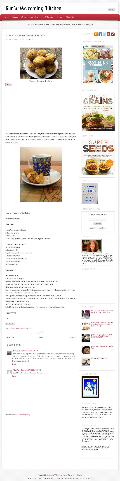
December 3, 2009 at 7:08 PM (28, 351)
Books (23, 17)
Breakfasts (24, 328)
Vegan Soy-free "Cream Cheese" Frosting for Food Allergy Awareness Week (101, 336)
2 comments (29, 39)
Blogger (79, 475)
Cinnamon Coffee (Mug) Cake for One (102, 347)
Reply (14, 364)
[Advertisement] (41, 110)
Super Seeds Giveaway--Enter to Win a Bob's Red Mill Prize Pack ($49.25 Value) (102, 324)
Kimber (15, 351)
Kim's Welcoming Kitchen (58, 475)
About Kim (70, 17)
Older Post (72, 337)
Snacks (30, 328)
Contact (59, 17)
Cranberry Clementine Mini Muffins (25, 35)
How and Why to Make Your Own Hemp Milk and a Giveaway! (102, 311)
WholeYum (16, 370)
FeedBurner (102, 228)
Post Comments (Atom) (22, 415)
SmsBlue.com (87, 478)
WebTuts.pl (38, 478)
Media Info (34, 17)
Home (6, 17)
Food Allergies (47, 17)
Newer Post (10, 337)
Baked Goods (15, 328)
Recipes (15, 17)
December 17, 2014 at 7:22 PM (31, 370)
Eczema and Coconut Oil (99, 358)
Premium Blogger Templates (73, 478)
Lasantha (60, 478)
